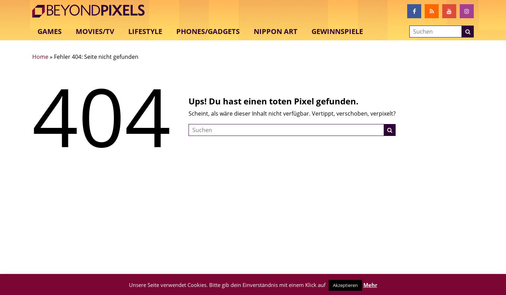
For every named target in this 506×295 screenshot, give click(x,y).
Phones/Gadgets (208, 31)
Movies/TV (95, 31)
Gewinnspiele (337, 31)
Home (40, 57)
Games (49, 31)
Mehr (370, 284)
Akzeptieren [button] (345, 285)
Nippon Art (276, 31)
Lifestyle (145, 31)
